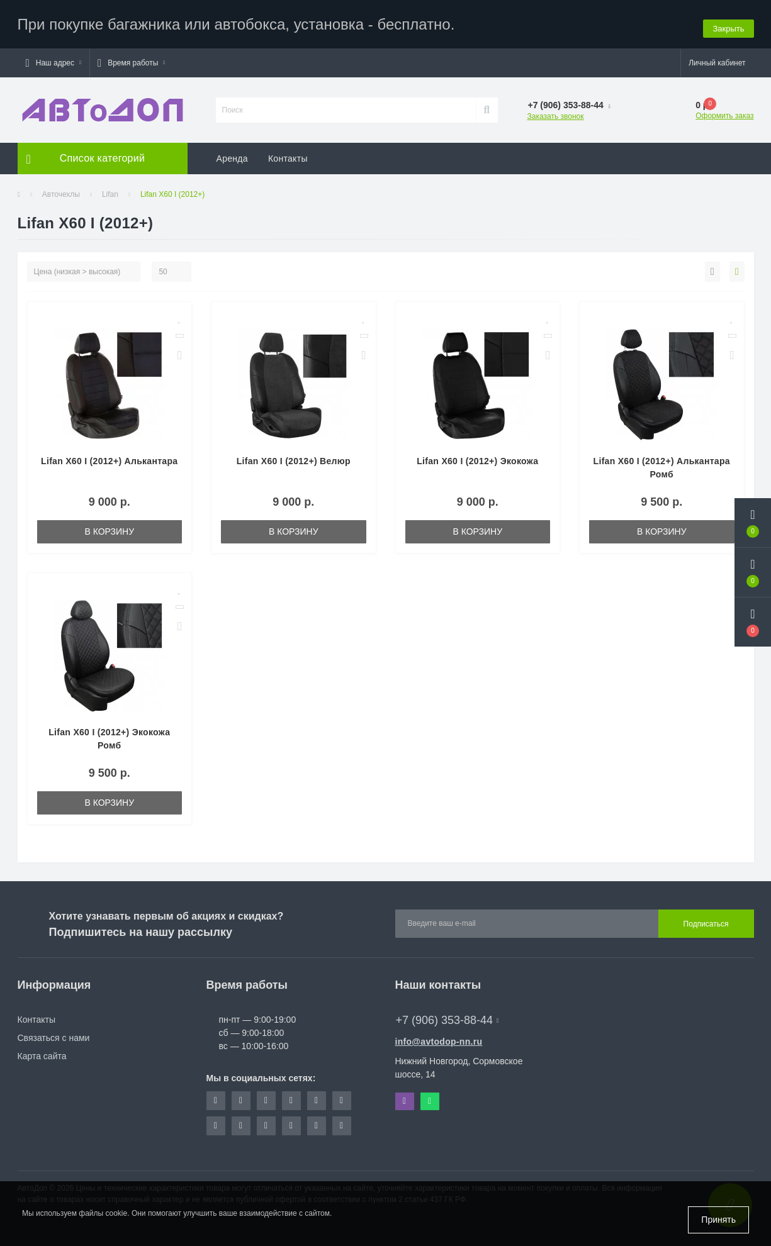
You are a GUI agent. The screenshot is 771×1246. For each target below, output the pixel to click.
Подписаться (706, 919)
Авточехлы (61, 190)
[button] (53, 58)
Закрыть (728, 21)
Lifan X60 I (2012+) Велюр (294, 457)
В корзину (109, 527)
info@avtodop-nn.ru (439, 1037)
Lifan (110, 190)
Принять (718, 1220)
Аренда (232, 154)
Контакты (288, 154)
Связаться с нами (54, 1033)
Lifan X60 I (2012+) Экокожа (477, 457)
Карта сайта (42, 1052)
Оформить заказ (724, 111)
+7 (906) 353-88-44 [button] (447, 1016)
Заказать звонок (555, 112)
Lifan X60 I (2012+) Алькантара (109, 457)
